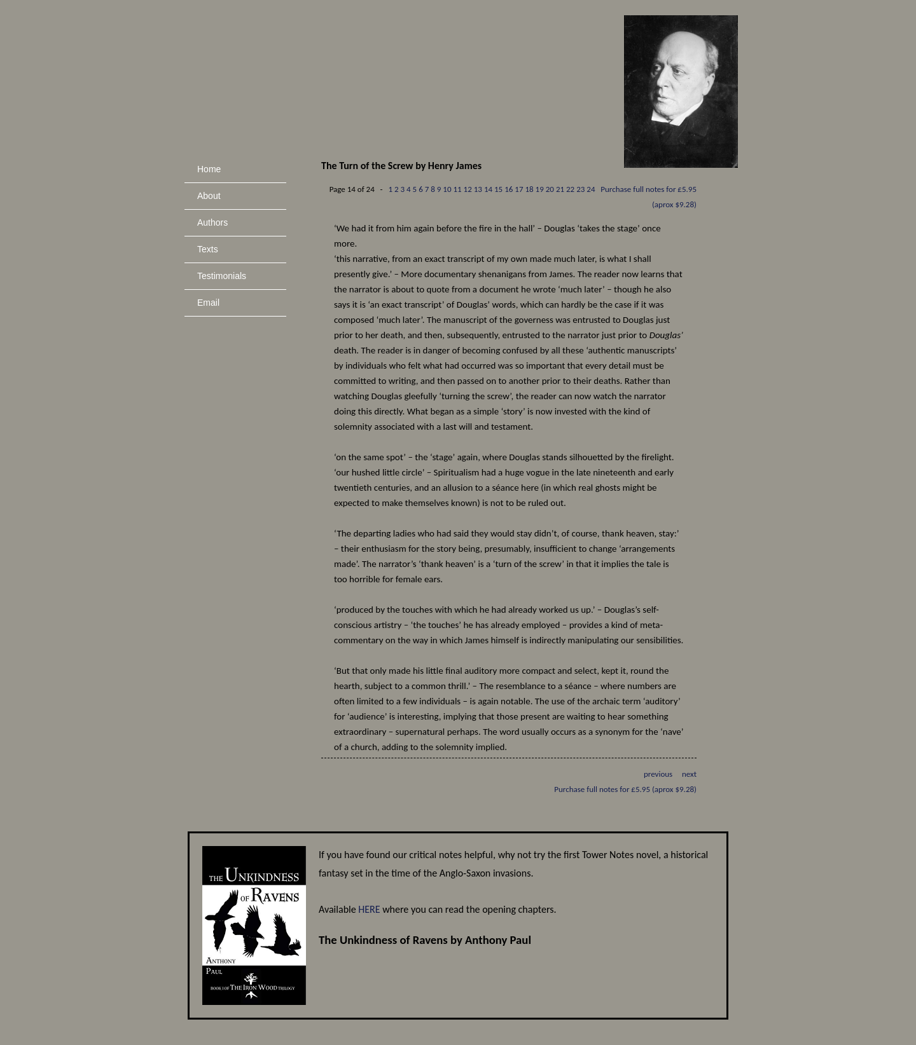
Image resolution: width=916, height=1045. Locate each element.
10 (447, 189)
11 (457, 189)
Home (209, 169)
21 (560, 189)
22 (570, 189)
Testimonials (221, 276)
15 (498, 189)
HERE (369, 909)
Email (208, 302)
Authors (212, 222)
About (209, 196)
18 (529, 189)
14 (488, 189)
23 (580, 189)
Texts (207, 249)
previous (658, 774)
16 (508, 189)
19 (540, 189)
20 (550, 189)
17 (519, 189)
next (689, 774)
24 (590, 189)
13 (478, 189)
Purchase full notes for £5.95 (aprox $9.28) (625, 789)
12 (468, 189)
